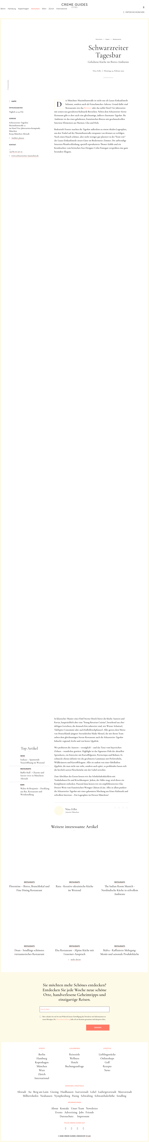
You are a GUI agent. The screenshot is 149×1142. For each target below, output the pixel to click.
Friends (90, 1112)
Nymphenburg (62, 1096)
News (107, 1070)
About (54, 1108)
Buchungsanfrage (74, 1066)
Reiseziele (74, 1054)
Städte (8, 7)
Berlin (7, 12)
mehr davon (76, 959)
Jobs (81, 1112)
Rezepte (107, 1066)
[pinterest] (77, 1129)
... (10, 148)
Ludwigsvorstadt (107, 1092)
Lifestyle (38, 7)
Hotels (74, 1062)
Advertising (70, 1112)
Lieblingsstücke (107, 1054)
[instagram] (71, 1129)
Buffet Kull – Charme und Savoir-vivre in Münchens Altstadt (32, 775)
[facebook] (65, 1129)
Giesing (54, 1092)
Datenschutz (66, 1116)
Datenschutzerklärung (63, 1019)
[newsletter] (83, 1129)
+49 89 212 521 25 (15, 151)
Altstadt (21, 1092)
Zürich (55, 12)
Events (59, 1112)
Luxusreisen (23, 7)
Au (29, 1092)
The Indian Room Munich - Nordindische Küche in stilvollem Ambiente (119, 890)
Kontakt (64, 1108)
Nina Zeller (97, 71)
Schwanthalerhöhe (105, 1096)
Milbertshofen (30, 1096)
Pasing (75, 1096)
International (65, 12)
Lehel (93, 1092)
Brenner (87, 108)
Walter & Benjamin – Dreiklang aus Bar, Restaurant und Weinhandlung (34, 791)
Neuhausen (46, 1096)
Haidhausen (66, 1092)
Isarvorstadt (81, 1092)
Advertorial (108, 77)
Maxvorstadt (125, 1092)
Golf (107, 1062)
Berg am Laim (40, 1092)
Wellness (74, 1058)
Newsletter (92, 1108)
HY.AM (88, 1136)
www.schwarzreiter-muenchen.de (25, 155)
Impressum (83, 1116)
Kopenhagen (27, 12)
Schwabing (87, 1096)
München (39, 12)
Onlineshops (107, 1058)
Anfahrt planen (17, 138)
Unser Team (77, 1108)
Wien (48, 12)
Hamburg (16, 12)
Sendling (121, 1096)
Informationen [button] (74, 1102)
